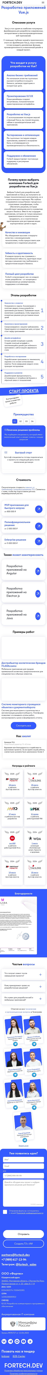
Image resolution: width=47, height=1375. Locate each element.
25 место (34, 785)
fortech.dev (23, 1366)
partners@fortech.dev (16, 1255)
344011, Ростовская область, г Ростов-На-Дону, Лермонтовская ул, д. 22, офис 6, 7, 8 (23, 1282)
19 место (12, 872)
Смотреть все (23, 725)
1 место (35, 843)
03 (26, 421)
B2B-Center (19, 1356)
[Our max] (17, 1341)
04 (32, 421)
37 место (12, 814)
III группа (34, 814)
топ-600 (12, 843)
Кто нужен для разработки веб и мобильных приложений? (22, 998)
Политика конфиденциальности (23, 1374)
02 (20, 421)
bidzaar (6, 1356)
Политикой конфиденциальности (29, 1213)
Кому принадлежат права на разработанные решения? (22, 986)
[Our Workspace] (30, 1341)
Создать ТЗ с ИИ (23, 1243)
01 (15, 421)
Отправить (23, 1234)
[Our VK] (4, 1341)
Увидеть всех (23, 1146)
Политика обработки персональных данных (23, 1371)
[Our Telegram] (10, 1341)
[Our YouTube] (23, 1341)
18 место (12, 785)
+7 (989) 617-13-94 (14, 1259)
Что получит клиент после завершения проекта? (22, 974)
